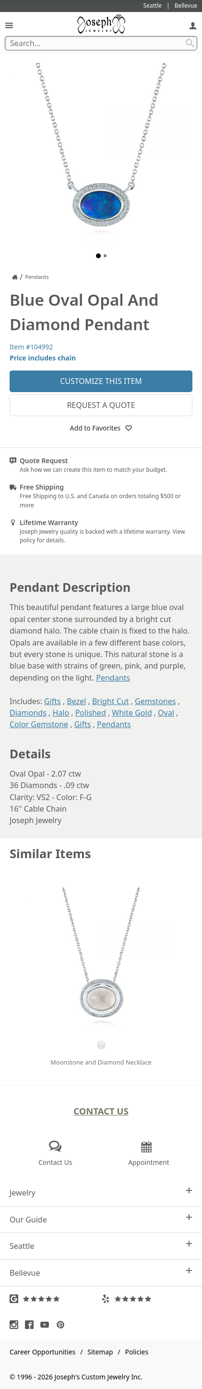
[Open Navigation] (9, 25)
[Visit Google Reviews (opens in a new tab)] (55, 1298)
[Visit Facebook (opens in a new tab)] (31, 1324)
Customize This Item (101, 381)
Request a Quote (101, 405)
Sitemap (100, 1351)
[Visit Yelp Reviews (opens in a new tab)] (147, 1298)
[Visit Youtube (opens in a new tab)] (47, 1324)
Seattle (101, 1245)
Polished (90, 712)
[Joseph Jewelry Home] (15, 277)
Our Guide (101, 1219)
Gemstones (155, 701)
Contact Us (101, 1111)
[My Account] (193, 25)
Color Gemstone (39, 724)
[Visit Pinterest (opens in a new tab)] (63, 1324)
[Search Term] (101, 43)
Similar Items (50, 853)
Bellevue (101, 1272)
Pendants (113, 677)
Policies (136, 1351)
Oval (166, 712)
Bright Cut (110, 701)
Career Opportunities (42, 1351)
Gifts (52, 701)
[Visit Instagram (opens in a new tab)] (16, 1324)
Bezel (76, 701)
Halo (60, 712)
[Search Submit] (190, 43)
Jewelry (101, 1192)
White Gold (132, 712)
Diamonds (28, 712)
